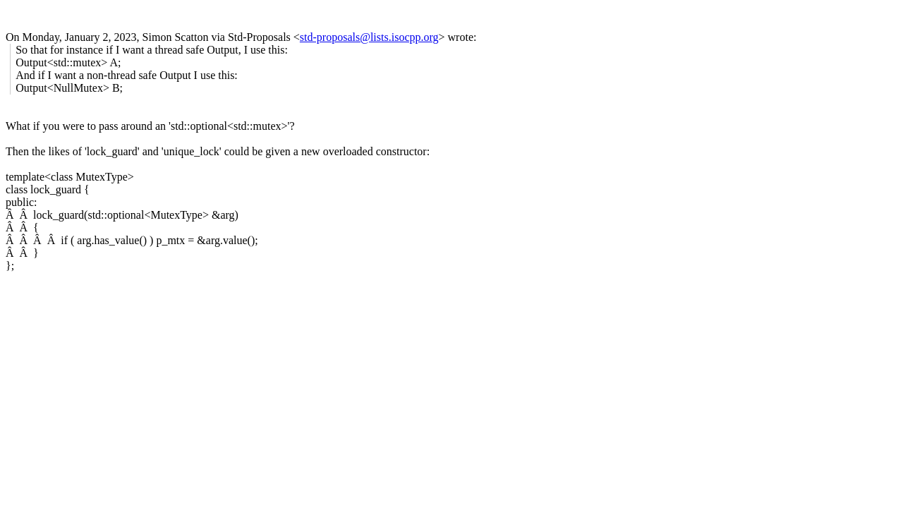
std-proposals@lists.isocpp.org (369, 37)
